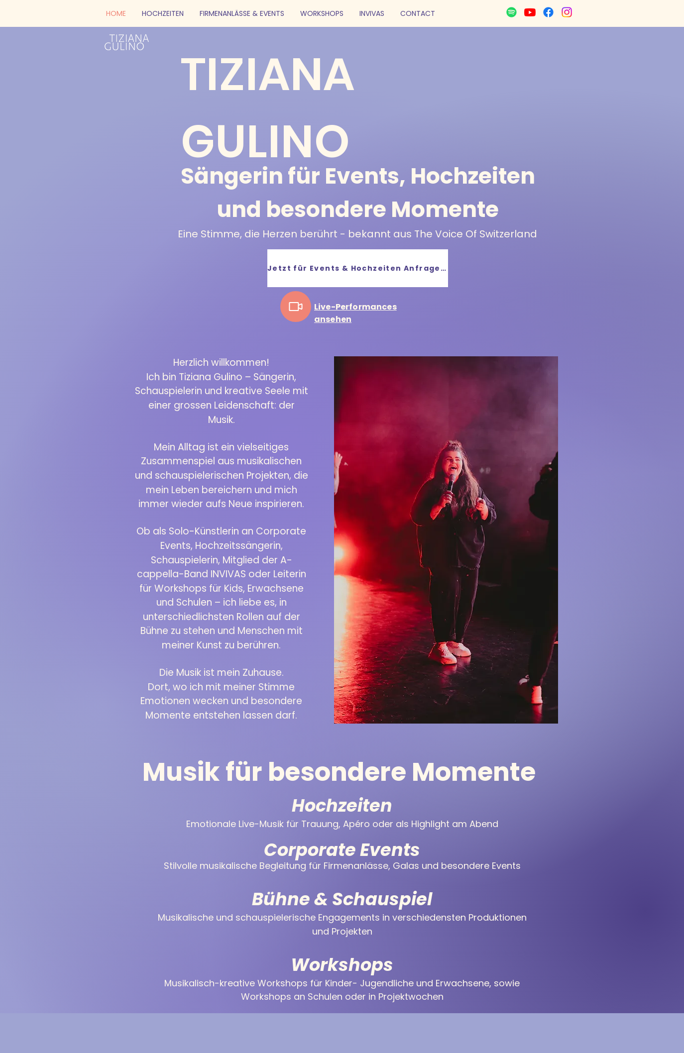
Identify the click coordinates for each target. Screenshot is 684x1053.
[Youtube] (530, 12)
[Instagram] (566, 12)
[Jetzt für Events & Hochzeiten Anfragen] (357, 268)
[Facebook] (548, 12)
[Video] (295, 306)
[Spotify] (511, 12)
